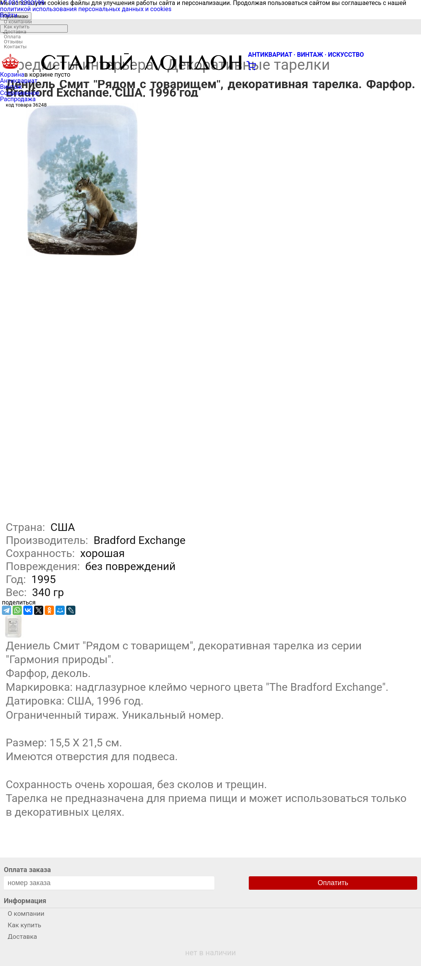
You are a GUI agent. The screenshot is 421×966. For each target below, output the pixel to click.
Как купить (16, 27)
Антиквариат (19, 80)
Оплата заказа (27, 870)
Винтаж (11, 86)
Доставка (15, 31)
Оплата (12, 36)
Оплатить (333, 883)
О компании (18, 22)
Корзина (12, 74)
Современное (19, 93)
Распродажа (18, 99)
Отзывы (13, 41)
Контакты (15, 46)
